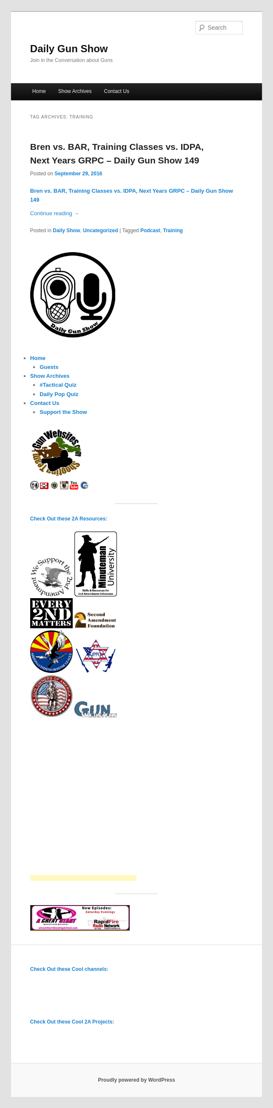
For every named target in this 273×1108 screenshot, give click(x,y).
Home (39, 91)
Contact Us (116, 91)
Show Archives (75, 91)
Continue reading (55, 213)
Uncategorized (100, 230)
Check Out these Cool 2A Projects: (72, 1022)
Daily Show (66, 230)
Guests (49, 367)
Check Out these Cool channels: (69, 969)
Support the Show (63, 412)
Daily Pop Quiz (59, 394)
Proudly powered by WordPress (136, 1080)
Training (173, 230)
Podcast (150, 230)
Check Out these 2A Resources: (69, 519)
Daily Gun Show (69, 48)
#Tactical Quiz (58, 385)
